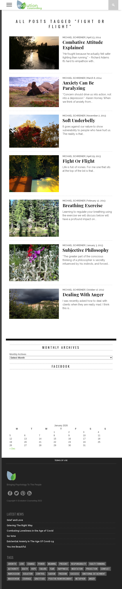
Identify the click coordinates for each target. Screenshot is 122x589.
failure (43, 568)
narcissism (14, 573)
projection (91, 568)
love (22, 563)
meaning (52, 563)
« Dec (12, 448)
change (31, 563)
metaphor (80, 578)
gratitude (40, 578)
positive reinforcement (60, 578)
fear (52, 568)
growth (12, 563)
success (74, 573)
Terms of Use (61, 460)
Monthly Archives (18, 354)
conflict (105, 568)
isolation (28, 573)
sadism (51, 573)
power (41, 563)
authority (13, 568)
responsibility (78, 563)
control (40, 573)
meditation (77, 568)
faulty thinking (97, 563)
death (25, 568)
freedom (63, 573)
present (63, 563)
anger (92, 578)
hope (33, 568)
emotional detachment (93, 573)
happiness (63, 568)
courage (27, 578)
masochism (13, 578)
